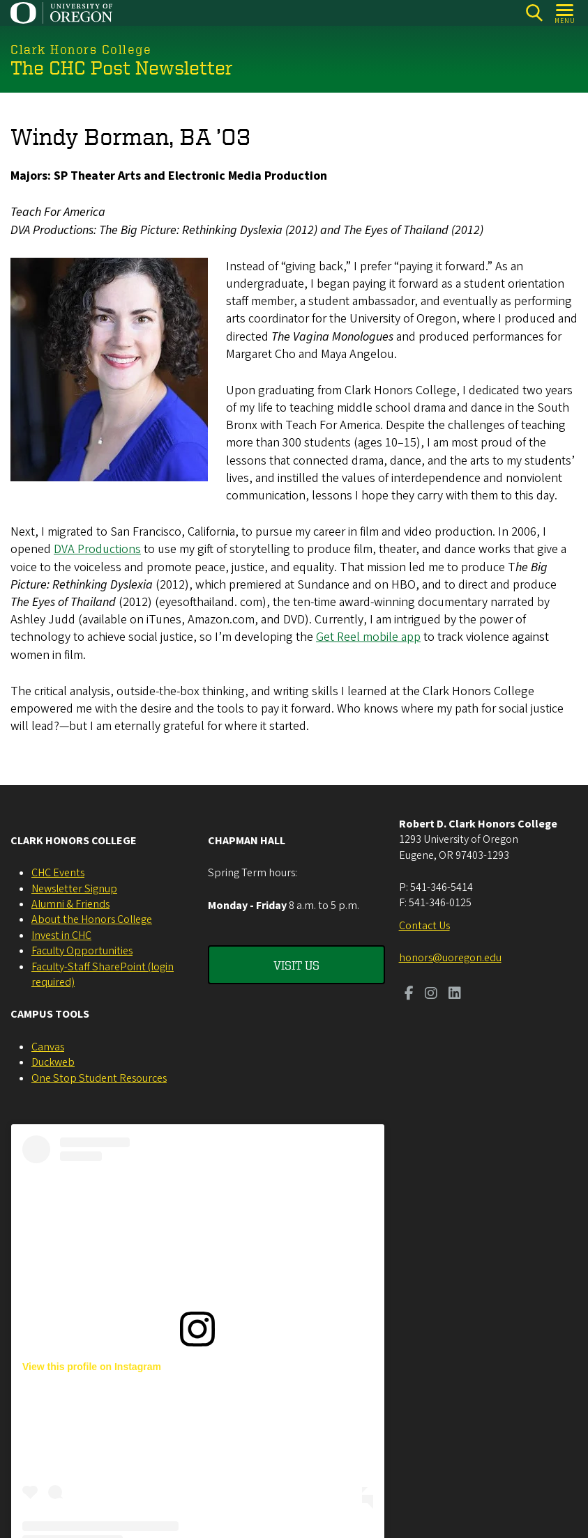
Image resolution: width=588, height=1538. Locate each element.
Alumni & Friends (70, 904)
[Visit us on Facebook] (409, 994)
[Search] (534, 13)
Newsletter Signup (74, 888)
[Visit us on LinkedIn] (455, 994)
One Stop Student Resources (99, 1078)
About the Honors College (91, 919)
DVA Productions (97, 549)
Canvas (47, 1047)
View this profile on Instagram (91, 1366)
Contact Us (424, 925)
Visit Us (296, 965)
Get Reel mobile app (368, 637)
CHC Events (57, 872)
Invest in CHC (61, 935)
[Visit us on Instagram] (431, 994)
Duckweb (53, 1062)
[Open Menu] (565, 13)
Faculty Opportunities (82, 950)
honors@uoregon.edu (450, 957)
